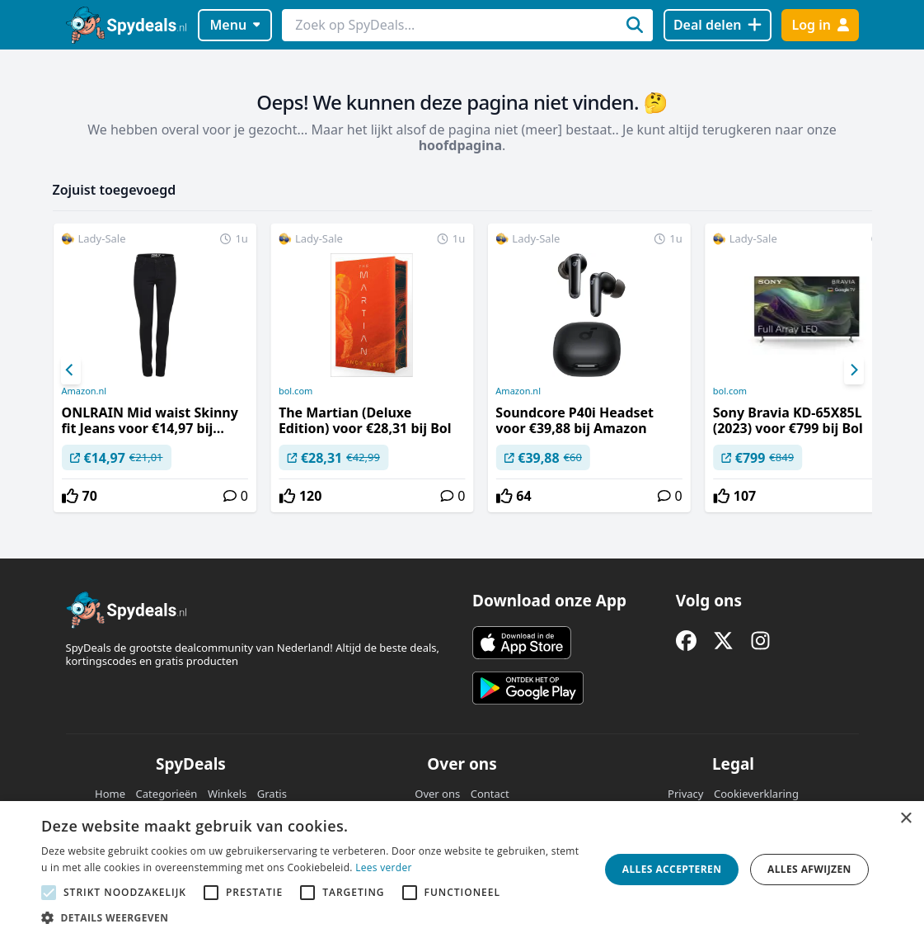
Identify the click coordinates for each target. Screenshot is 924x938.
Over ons (437, 793)
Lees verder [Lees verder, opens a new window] (383, 867)
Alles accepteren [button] (672, 869)
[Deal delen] (718, 25)
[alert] (462, 869)
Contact (490, 793)
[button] (312, 917)
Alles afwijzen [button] (809, 869)
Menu (234, 25)
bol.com (295, 391)
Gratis (272, 793)
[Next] (854, 370)
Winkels (227, 793)
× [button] (905, 819)
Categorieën (167, 793)
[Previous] (71, 370)
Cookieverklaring (756, 793)
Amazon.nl (84, 391)
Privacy (685, 793)
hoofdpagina (460, 145)
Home (110, 793)
